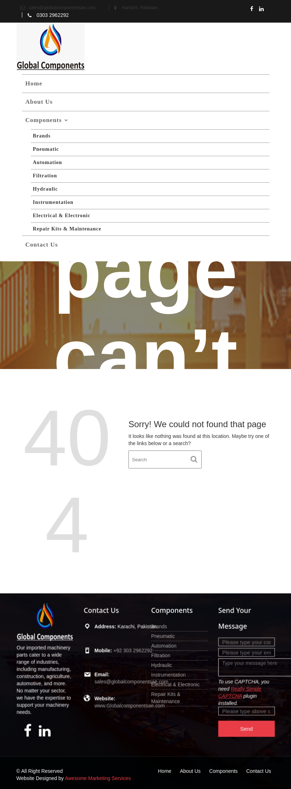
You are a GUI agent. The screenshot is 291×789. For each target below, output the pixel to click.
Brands (42, 136)
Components (43, 120)
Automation (47, 162)
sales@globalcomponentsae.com (129, 679)
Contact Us (41, 244)
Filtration (45, 175)
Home (33, 83)
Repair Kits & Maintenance (67, 229)
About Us (39, 101)
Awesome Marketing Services (98, 778)
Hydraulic (45, 189)
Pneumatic (46, 149)
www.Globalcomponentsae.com (128, 701)
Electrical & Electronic (61, 215)
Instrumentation (53, 202)
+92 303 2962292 (131, 651)
